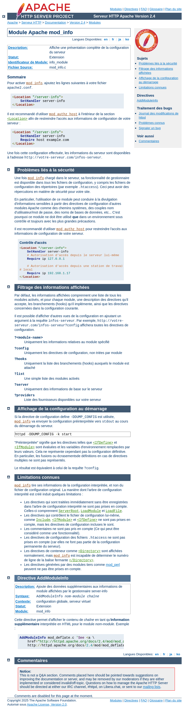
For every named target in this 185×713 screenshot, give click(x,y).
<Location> (17, 119)
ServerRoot (69, 511)
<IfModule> (24, 447)
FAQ (144, 9)
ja (120, 39)
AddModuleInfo (147, 100)
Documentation (55, 22)
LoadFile (114, 511)
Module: (21, 611)
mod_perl (113, 565)
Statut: (13, 57)
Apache (12, 22)
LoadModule (91, 511)
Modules (116, 9)
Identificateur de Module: (28, 62)
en (105, 39)
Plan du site (173, 9)
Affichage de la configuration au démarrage (62, 408)
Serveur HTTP (31, 22)
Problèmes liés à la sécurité (158, 63)
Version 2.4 (77, 22)
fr (113, 39)
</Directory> (81, 560)
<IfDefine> (103, 443)
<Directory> (89, 551)
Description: (18, 48)
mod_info (34, 83)
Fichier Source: (20, 67)
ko (127, 39)
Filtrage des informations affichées (53, 287)
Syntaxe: (22, 596)
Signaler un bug (150, 128)
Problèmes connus (152, 123)
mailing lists (151, 687)
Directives (131, 9)
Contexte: (23, 601)
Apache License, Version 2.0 (47, 704)
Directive (27, 578)
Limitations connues (152, 87)
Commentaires (149, 141)
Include (43, 520)
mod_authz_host (63, 114)
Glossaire (156, 9)
